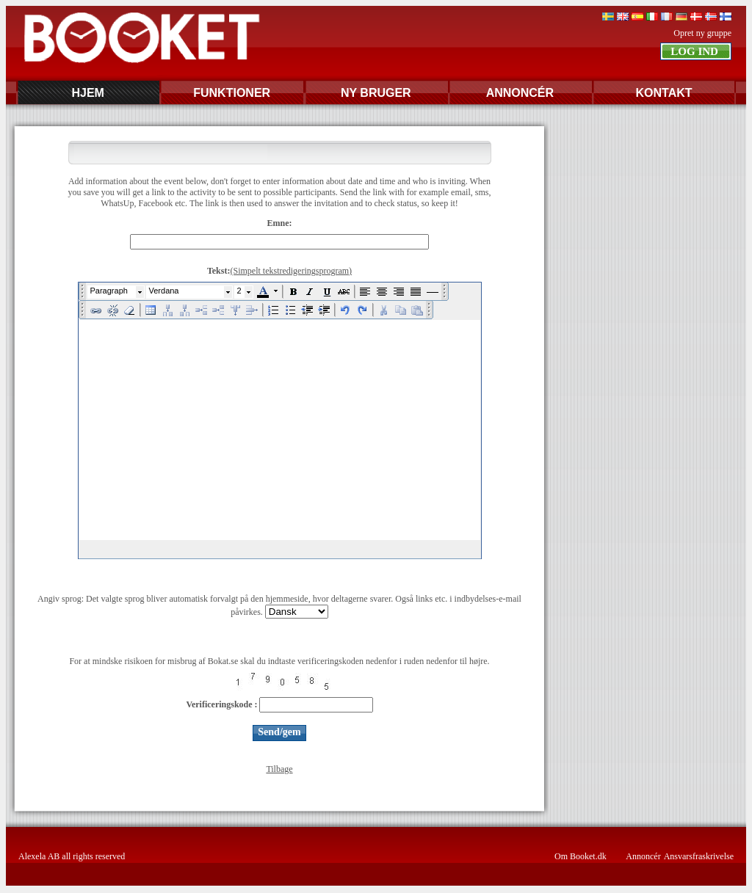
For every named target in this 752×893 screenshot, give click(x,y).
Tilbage (279, 769)
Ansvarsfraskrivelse (699, 856)
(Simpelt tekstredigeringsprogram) (291, 271)
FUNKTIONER (231, 93)
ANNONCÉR (520, 93)
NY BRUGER (376, 93)
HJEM (87, 93)
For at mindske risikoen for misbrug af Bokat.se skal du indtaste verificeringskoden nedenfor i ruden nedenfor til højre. (279, 661)
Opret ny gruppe (702, 33)
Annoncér (643, 856)
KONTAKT (663, 93)
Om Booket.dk (580, 856)
